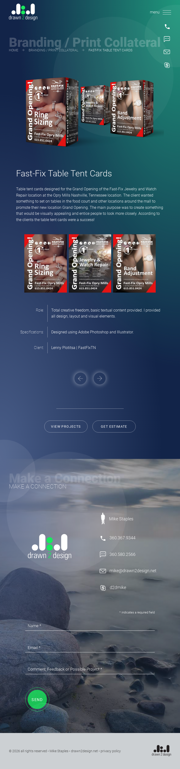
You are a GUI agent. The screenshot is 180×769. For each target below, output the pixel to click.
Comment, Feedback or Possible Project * (65, 669)
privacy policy (111, 751)
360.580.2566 (117, 554)
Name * (34, 625)
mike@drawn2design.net (128, 571)
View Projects (66, 426)
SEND (37, 699)
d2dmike (113, 588)
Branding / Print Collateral (53, 50)
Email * (34, 647)
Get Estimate (114, 426)
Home (13, 50)
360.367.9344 (117, 538)
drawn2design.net (84, 751)
